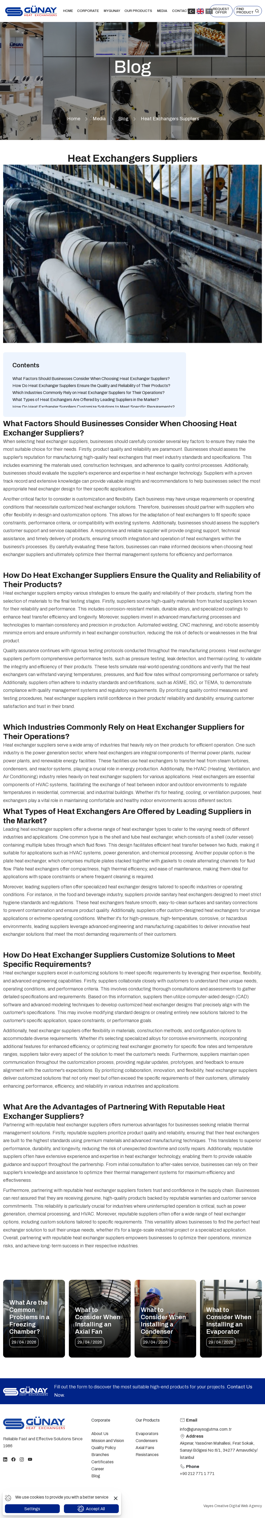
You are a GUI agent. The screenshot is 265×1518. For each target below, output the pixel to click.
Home (68, 11)
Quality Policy (103, 1447)
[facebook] (13, 1459)
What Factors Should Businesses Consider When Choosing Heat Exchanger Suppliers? (91, 378)
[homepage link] (34, 1423)
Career (97, 1469)
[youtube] (30, 1459)
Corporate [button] (88, 11)
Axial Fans (145, 1447)
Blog (123, 118)
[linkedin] (5, 1459)
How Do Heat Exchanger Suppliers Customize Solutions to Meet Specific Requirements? (93, 407)
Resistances (147, 1454)
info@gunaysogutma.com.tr (206, 1429)
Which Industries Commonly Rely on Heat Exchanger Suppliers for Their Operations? (88, 392)
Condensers (147, 1440)
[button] (248, 11)
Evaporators (147, 1433)
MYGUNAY (112, 11)
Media (99, 118)
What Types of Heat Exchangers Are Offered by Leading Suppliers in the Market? (85, 399)
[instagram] (22, 1459)
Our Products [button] (138, 11)
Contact (180, 11)
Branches (100, 1454)
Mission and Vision (107, 1440)
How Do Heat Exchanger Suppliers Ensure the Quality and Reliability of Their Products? (91, 385)
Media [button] (162, 11)
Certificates (102, 1462)
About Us (99, 1433)
